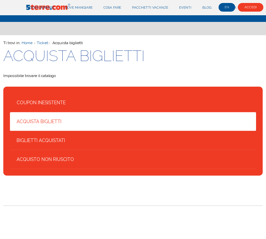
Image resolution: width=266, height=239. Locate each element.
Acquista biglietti (39, 121)
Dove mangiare (79, 7)
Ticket (42, 42)
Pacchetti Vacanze (150, 7)
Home (27, 42)
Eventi (185, 7)
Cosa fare (112, 7)
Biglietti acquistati (41, 140)
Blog (206, 7)
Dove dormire (42, 7)
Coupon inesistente (41, 102)
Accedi (250, 7)
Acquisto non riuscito (45, 159)
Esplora (229, 7)
